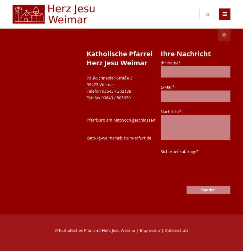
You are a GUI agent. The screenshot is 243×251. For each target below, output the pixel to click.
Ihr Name (171, 63)
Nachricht (171, 111)
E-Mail (168, 87)
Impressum (151, 230)
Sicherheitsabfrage (179, 151)
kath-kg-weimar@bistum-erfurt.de (119, 138)
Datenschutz (177, 230)
